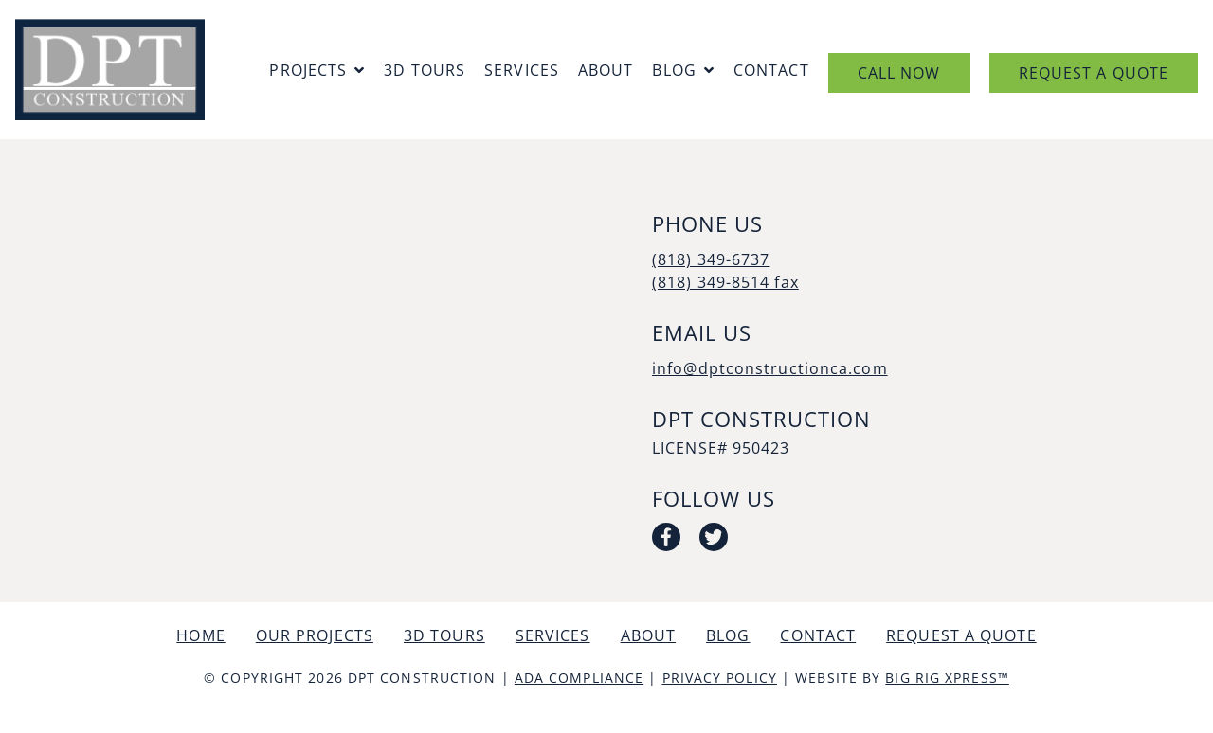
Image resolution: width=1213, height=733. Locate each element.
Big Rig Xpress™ (947, 678)
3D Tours (424, 70)
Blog (674, 70)
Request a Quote (1094, 72)
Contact (771, 70)
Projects (308, 70)
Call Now (899, 72)
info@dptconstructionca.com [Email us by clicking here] (770, 368)
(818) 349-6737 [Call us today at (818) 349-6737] (710, 259)
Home (200, 635)
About (606, 70)
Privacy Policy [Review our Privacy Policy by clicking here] (719, 678)
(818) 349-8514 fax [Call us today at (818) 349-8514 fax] (725, 282)
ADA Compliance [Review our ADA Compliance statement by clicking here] (579, 678)
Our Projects (314, 635)
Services (521, 70)
